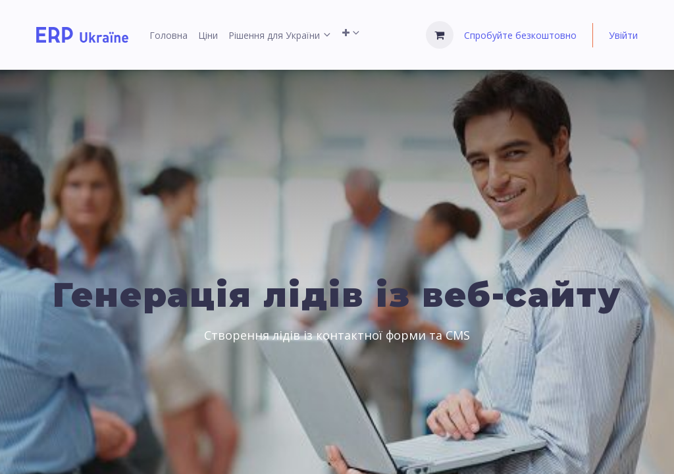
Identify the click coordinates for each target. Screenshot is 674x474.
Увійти (623, 35)
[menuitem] (168, 35)
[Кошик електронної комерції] (440, 35)
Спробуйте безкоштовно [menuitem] (520, 35)
